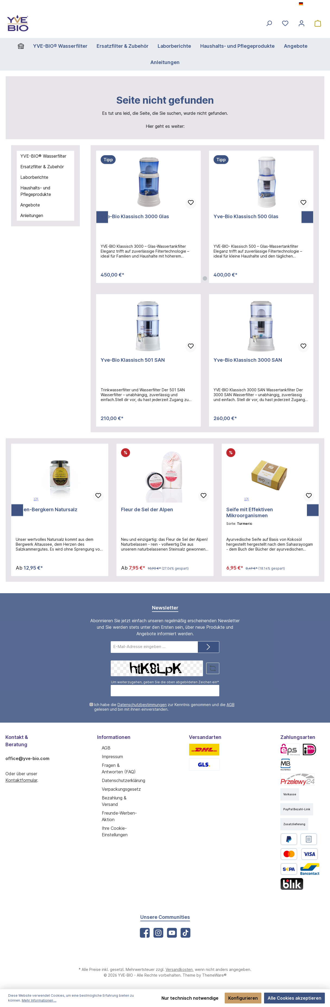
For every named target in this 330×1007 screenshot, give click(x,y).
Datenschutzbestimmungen (139, 704)
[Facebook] (145, 932)
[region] (204, 217)
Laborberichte (33, 177)
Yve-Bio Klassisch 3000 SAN (247, 360)
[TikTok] (185, 932)
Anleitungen (31, 215)
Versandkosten (178, 969)
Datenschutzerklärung (123, 780)
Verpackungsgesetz (121, 788)
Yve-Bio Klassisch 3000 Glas (134, 216)
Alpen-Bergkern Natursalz (46, 509)
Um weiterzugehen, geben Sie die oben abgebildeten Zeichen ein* (165, 682)
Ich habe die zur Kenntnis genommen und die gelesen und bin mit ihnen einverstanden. (167, 706)
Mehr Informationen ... (24, 1000)
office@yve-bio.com (26, 758)
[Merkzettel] (285, 23)
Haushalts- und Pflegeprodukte (35, 190)
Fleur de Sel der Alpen (146, 509)
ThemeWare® (211, 975)
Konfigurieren (246, 998)
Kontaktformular (20, 779)
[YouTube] (172, 932)
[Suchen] (269, 23)
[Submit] (208, 647)
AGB (222, 704)
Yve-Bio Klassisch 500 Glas (245, 216)
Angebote (29, 204)
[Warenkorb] (318, 23)
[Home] (26, 46)
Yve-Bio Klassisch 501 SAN (132, 360)
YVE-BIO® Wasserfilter (42, 156)
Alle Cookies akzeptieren (295, 998)
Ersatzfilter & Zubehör (41, 166)
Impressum (112, 756)
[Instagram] (158, 932)
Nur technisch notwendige (195, 998)
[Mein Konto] (301, 23)
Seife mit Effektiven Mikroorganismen (269, 509)
